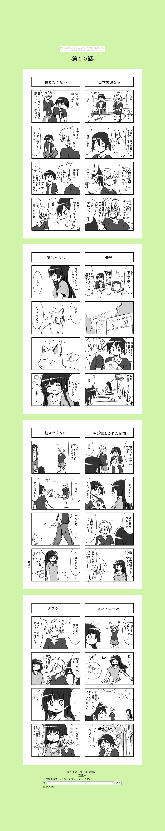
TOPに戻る (49, 787)
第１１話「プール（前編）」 (84, 772)
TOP (81, 775)
